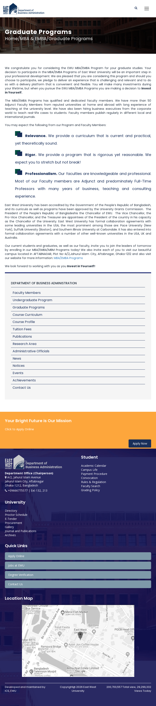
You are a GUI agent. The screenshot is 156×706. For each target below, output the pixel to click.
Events (18, 373)
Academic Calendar (93, 466)
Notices (19, 365)
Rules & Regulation (93, 482)
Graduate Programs (29, 307)
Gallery (9, 527)
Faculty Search (90, 486)
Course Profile (24, 322)
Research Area (24, 343)
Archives (10, 535)
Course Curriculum (27, 314)
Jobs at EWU (16, 565)
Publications (22, 336)
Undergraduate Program (32, 300)
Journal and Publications (20, 531)
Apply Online (16, 556)
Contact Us (22, 387)
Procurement (13, 523)
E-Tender (11, 519)
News (17, 358)
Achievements (24, 380)
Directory (11, 511)
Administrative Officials (31, 351)
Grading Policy (90, 490)
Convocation (89, 478)
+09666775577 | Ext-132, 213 (26, 490)
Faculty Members (27, 292)
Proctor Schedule (16, 515)
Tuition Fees (22, 329)
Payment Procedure (94, 474)
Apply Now (140, 443)
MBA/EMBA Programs (68, 258)
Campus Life (89, 470)
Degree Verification (20, 575)
